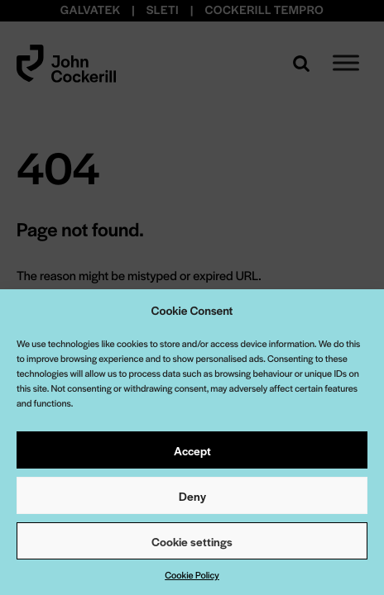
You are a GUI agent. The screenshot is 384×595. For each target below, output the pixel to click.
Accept (192, 450)
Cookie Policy (192, 575)
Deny (192, 496)
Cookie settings (192, 541)
